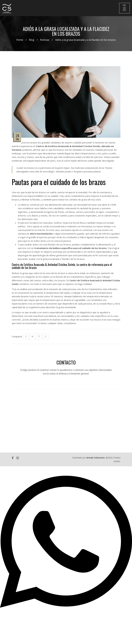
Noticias (44, 39)
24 (17, 135)
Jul (17, 139)
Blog (31, 39)
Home (19, 39)
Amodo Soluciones (95, 457)
